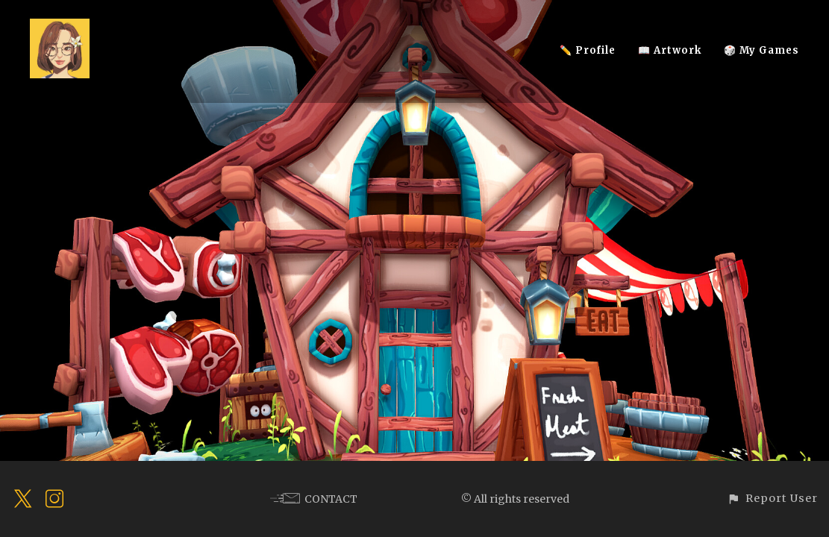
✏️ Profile (588, 50)
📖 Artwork (669, 50)
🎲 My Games (761, 50)
